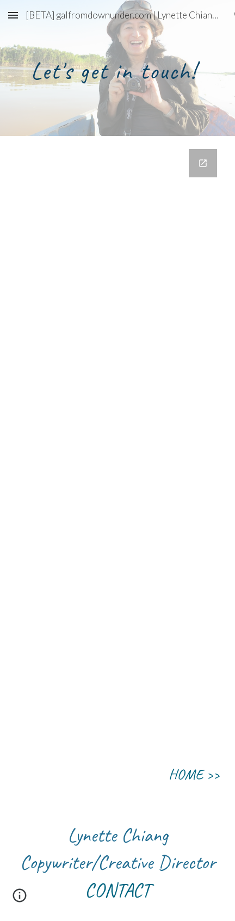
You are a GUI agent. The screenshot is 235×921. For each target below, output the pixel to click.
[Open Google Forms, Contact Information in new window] (203, 163)
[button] (13, 15)
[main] (117, 68)
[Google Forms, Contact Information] (117, 440)
